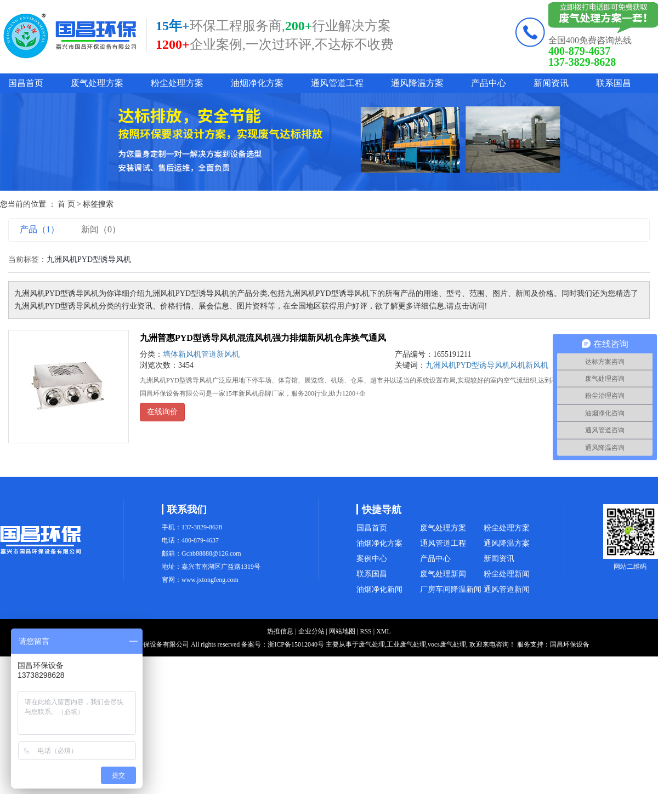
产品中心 (488, 83)
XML (383, 631)
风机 (517, 365)
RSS (365, 631)
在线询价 (162, 412)
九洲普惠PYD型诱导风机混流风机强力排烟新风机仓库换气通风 (263, 337)
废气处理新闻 (443, 574)
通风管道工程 (337, 83)
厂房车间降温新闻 (450, 589)
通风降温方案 (417, 83)
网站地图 (342, 631)
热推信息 (280, 631)
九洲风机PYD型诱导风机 (468, 365)
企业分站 (311, 631)
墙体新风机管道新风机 (201, 354)
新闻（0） (101, 229)
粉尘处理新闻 (507, 574)
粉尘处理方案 (177, 83)
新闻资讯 (551, 83)
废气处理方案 (97, 83)
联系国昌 (613, 83)
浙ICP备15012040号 (296, 644)
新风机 (536, 365)
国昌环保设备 (569, 644)
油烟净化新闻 (379, 589)
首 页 (66, 204)
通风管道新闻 (507, 589)
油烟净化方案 (257, 83)
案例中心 (371, 559)
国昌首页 (25, 83)
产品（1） (39, 229)
